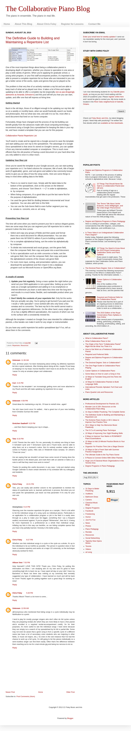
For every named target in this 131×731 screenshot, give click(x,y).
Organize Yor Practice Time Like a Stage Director (104, 447)
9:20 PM (32, 423)
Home (7, 24)
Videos (88, 549)
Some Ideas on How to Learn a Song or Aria (102, 374)
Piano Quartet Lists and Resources (99, 392)
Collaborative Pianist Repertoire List (21, 135)
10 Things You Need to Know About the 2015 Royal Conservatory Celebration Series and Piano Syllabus (111, 251)
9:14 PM (27, 507)
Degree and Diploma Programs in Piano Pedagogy (105, 221)
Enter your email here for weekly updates (99, 37)
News (88, 523)
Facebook (89, 511)
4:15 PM (20, 383)
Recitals (89, 532)
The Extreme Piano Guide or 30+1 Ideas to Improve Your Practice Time (102, 421)
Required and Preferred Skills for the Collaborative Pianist (110, 298)
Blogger (70, 718)
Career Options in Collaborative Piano (100, 371)
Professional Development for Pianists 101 (102, 404)
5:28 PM (29, 593)
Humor (88, 517)
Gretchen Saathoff (20, 423)
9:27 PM (29, 540)
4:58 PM (24, 401)
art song (89, 552)
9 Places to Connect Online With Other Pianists (104, 458)
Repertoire (16, 345)
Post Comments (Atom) (25, 696)
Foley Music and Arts (100, 118)
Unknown (16, 360)
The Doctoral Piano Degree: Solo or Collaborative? (105, 268)
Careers (89, 500)
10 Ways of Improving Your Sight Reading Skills (104, 433)
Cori (14, 383)
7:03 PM (26, 563)
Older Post (70, 692)
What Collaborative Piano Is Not (98, 341)
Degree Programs (92, 508)
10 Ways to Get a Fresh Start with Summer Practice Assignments (102, 451)
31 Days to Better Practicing (92, 490)
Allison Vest (17, 563)
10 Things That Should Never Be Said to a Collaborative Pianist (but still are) (110, 186)
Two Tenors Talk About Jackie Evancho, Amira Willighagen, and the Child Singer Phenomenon (110, 206)
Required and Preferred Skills (97, 354)
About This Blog (23, 24)
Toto (14, 439)
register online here (116, 97)
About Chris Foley (46, 24)
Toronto (88, 546)
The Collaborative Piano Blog (48, 9)
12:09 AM (25, 608)
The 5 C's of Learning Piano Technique (100, 430)
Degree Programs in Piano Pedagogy (100, 466)
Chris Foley (17, 484)
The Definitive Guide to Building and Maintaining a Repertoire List (33, 40)
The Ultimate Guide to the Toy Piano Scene (102, 455)
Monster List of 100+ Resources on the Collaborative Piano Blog (100, 408)
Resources (24, 345)
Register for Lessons (72, 24)
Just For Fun (91, 520)
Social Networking (93, 538)
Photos (88, 526)
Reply (14, 375)
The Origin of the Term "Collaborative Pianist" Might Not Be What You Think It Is (103, 345)
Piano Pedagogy (92, 529)
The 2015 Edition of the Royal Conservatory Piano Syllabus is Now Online (109, 315)
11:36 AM (25, 360)
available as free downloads (112, 123)
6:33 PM (20, 439)
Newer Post (10, 692)
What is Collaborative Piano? (96, 338)
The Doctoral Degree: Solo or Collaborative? (102, 363)
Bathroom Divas (92, 497)
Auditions (89, 494)
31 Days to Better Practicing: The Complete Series (105, 412)
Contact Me (94, 24)
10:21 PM (30, 484)
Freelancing (90, 514)
